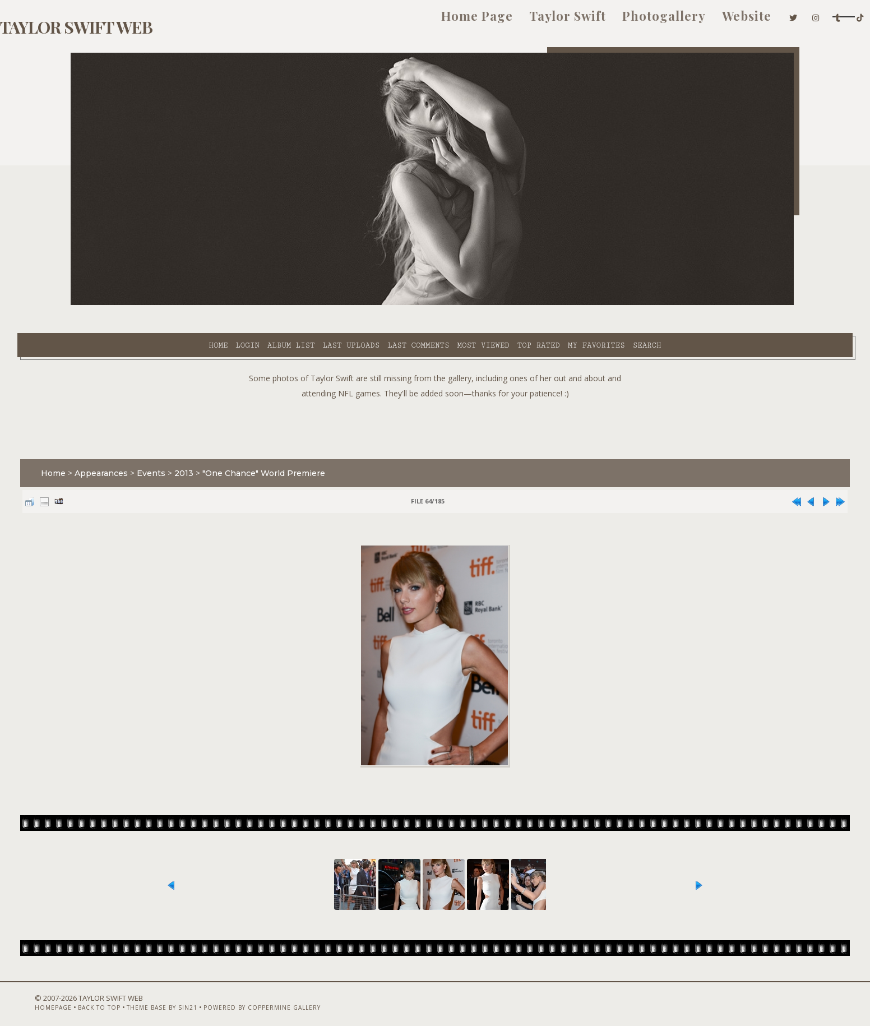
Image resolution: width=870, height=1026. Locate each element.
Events (204, 445)
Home (117, 303)
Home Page (361, 21)
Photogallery (548, 21)
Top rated (438, 303)
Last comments (317, 303)
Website (631, 21)
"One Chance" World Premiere (317, 445)
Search (546, 303)
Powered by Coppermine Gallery (298, 996)
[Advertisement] (435, 398)
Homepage (89, 996)
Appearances (154, 445)
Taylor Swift (452, 21)
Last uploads (250, 303)
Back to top (135, 996)
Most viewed (382, 303)
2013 (237, 445)
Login (146, 303)
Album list (190, 303)
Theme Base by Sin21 (198, 996)
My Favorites (495, 303)
